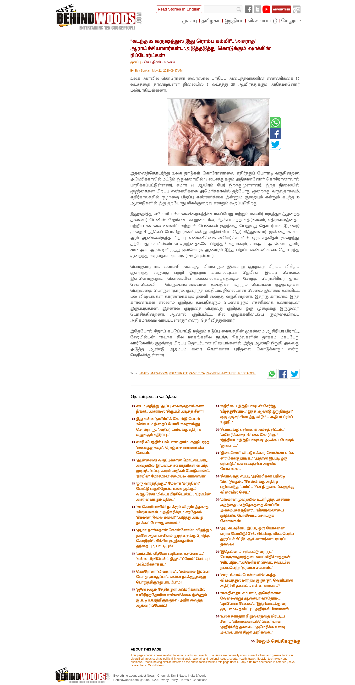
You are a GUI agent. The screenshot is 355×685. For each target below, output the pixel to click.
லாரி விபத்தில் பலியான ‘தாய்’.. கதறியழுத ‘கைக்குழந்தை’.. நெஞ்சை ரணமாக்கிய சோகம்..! (172, 447)
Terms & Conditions (193, 680)
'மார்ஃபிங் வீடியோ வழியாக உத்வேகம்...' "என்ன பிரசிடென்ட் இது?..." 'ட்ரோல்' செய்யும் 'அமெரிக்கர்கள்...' (173, 559)
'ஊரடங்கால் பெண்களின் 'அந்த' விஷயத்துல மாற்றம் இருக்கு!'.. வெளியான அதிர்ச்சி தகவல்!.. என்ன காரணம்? (256, 580)
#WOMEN (213, 373)
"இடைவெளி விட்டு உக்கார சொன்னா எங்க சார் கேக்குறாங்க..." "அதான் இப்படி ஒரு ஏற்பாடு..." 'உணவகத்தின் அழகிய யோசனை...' (257, 461)
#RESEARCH (245, 373)
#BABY (144, 373)
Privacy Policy (168, 680)
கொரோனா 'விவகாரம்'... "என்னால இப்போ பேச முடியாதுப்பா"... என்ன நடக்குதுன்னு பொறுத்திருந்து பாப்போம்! (173, 577)
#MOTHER (228, 373)
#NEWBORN (159, 373)
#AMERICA (197, 373)
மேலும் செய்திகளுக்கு (278, 641)
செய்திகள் (152, 62)
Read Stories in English (179, 9)
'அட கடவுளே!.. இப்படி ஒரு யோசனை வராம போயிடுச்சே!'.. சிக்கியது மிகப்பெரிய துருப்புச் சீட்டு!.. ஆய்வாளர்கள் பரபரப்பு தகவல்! (257, 536)
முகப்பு (135, 62)
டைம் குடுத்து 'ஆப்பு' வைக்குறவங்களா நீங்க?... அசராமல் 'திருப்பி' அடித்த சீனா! (170, 409)
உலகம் (169, 62)
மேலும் (289, 20)
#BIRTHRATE (178, 373)
